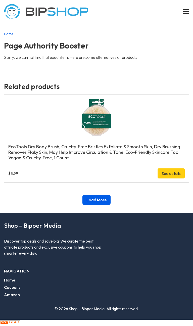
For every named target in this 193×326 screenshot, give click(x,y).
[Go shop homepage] (57, 11)
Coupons (12, 287)
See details (171, 173)
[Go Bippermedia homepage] (12, 11)
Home (8, 34)
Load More (96, 199)
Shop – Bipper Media (32, 225)
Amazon (12, 294)
